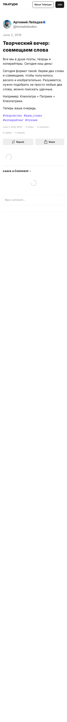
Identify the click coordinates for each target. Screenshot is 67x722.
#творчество (12, 115)
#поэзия (31, 120)
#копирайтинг (13, 120)
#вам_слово (33, 115)
